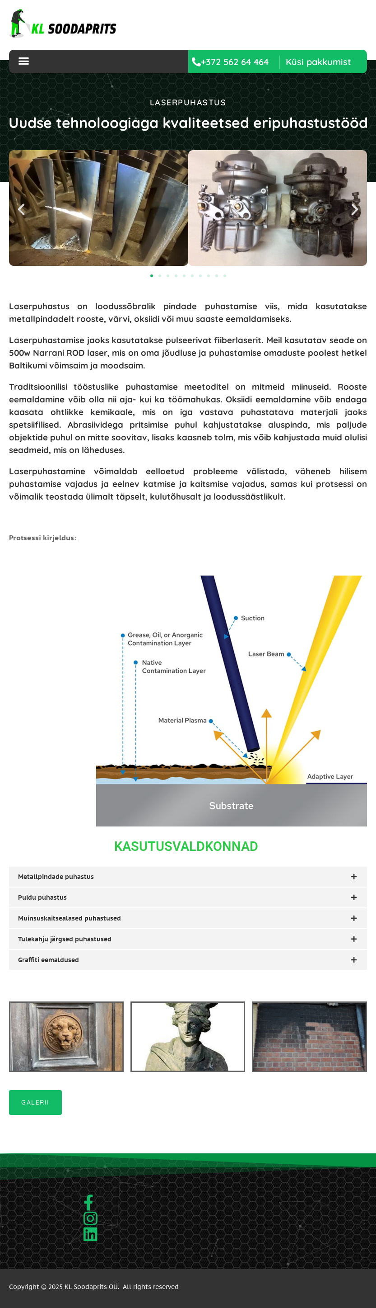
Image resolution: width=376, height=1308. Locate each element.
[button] (318, 62)
